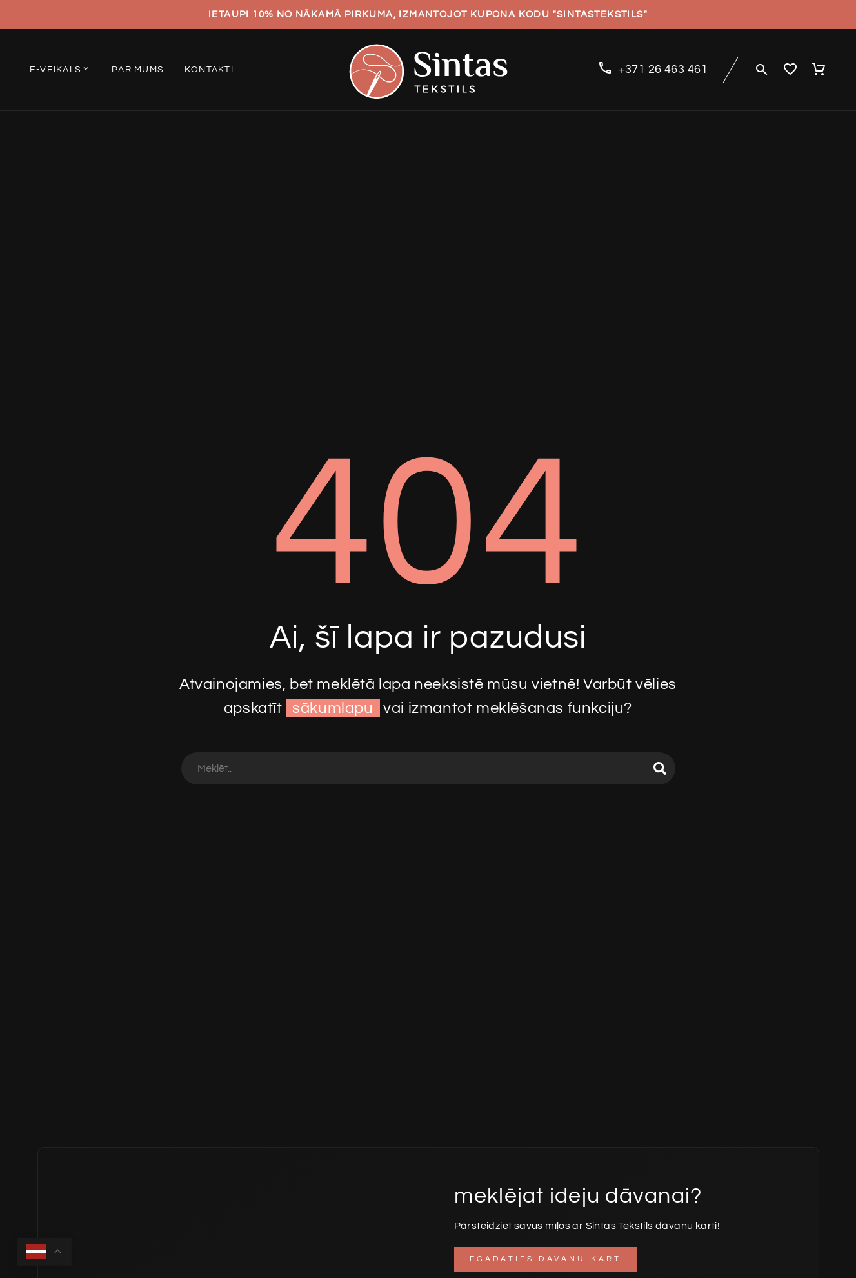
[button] (762, 69)
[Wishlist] (790, 69)
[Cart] (818, 69)
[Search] (428, 768)
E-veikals (60, 69)
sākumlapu (332, 708)
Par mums (138, 69)
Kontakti (209, 69)
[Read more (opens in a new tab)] (652, 69)
